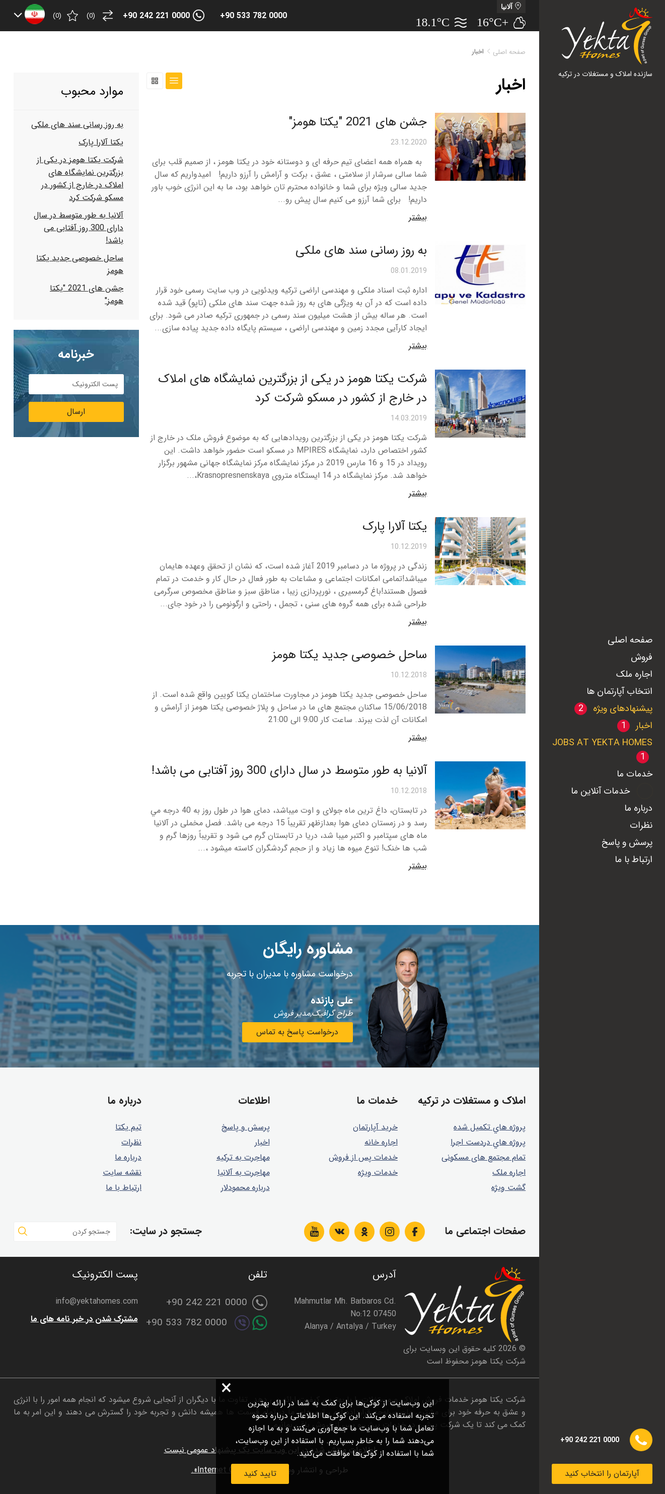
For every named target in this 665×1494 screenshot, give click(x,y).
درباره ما (638, 808)
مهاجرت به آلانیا (243, 1172)
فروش (641, 657)
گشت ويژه (508, 1187)
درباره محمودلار (245, 1187)
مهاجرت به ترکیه (243, 1157)
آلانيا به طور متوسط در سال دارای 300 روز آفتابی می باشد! (289, 770)
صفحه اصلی (630, 640)
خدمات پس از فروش (363, 1157)
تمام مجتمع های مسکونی (483, 1157)
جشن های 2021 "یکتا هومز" (357, 122)
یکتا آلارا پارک (394, 526)
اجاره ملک (634, 674)
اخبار (262, 1142)
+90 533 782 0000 (253, 16)
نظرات (641, 825)
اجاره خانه (381, 1142)
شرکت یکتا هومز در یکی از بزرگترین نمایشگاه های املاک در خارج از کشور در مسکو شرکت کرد (292, 389)
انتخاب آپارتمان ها (619, 691)
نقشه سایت (122, 1172)
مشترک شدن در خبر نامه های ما (84, 1319)
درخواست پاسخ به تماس (297, 1032)
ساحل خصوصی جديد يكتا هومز (349, 655)
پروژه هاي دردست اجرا (488, 1142)
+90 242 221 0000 (156, 16)
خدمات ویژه (378, 1172)
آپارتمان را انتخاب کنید (602, 1473)
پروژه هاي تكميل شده (490, 1127)
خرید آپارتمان (375, 1127)
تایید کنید (260, 1473)
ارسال (76, 411)
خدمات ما (634, 774)
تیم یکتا (128, 1127)
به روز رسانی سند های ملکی (361, 250)
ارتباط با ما (633, 859)
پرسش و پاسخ (627, 842)
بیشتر (418, 217)
